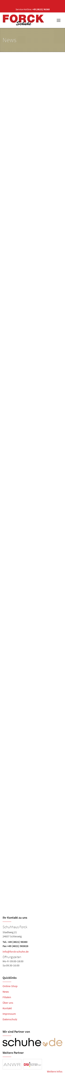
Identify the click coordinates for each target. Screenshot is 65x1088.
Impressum (9, 1013)
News (6, 991)
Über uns (8, 1002)
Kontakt (7, 1008)
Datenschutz (10, 1019)
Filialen (7, 997)
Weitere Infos (54, 1071)
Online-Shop (10, 986)
